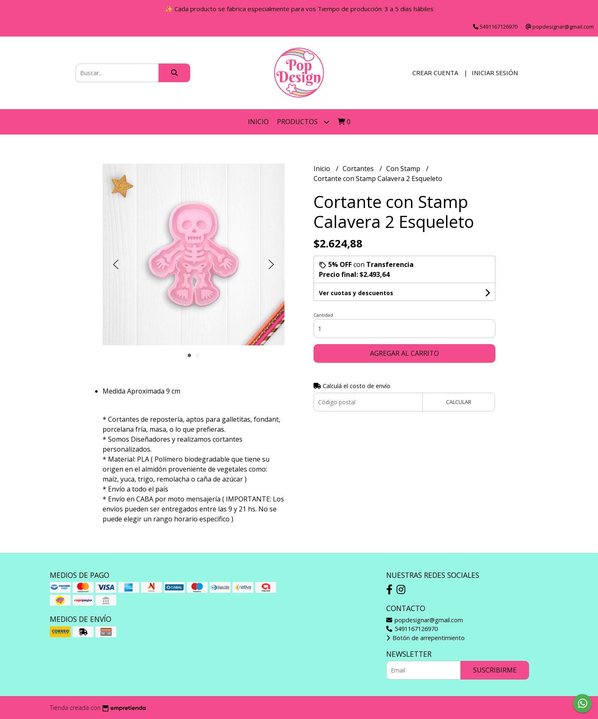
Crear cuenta (435, 72)
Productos (303, 122)
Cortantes (359, 168)
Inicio (258, 121)
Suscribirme (495, 670)
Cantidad (323, 315)
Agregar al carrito (404, 353)
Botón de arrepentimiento (425, 638)
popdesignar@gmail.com (424, 620)
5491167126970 (412, 629)
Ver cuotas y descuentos (356, 293)
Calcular (458, 402)
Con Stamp (404, 168)
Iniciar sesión (495, 72)
